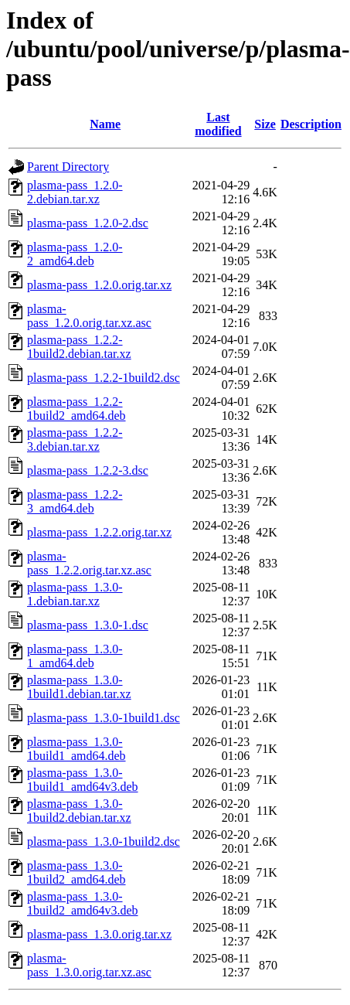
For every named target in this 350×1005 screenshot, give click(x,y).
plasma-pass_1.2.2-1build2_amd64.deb (76, 408)
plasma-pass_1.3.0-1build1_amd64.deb (76, 748)
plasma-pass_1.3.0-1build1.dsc (103, 717)
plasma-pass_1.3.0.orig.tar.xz (99, 934)
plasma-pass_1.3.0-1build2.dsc (103, 841)
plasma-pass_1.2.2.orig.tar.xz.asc (89, 563)
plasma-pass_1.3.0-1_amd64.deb (75, 655)
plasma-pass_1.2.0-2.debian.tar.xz (75, 192)
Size (265, 124)
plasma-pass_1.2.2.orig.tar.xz (99, 532)
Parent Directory (68, 166)
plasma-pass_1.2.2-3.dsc (87, 470)
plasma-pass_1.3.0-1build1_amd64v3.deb (82, 779)
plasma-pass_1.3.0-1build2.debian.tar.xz (79, 810)
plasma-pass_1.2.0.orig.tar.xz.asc (89, 315)
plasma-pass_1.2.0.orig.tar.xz (99, 284)
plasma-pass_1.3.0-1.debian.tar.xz (75, 594)
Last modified (218, 124)
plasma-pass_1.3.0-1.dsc (87, 625)
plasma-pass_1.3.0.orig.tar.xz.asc (89, 965)
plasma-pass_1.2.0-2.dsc (87, 223)
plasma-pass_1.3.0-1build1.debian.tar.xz (79, 686)
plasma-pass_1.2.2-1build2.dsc (103, 377)
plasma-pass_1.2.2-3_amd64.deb (75, 501)
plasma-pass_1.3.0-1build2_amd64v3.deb (82, 903)
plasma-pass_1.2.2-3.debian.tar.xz (75, 439)
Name (105, 124)
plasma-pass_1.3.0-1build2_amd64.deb (76, 872)
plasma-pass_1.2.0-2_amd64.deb (75, 253)
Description (311, 124)
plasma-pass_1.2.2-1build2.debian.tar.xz (79, 346)
